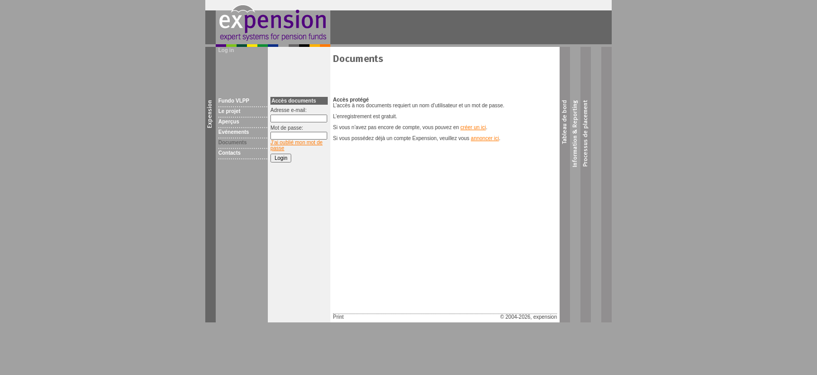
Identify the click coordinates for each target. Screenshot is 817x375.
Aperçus (228, 121)
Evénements (233, 132)
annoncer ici (485, 138)
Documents (232, 142)
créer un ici (473, 127)
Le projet (229, 111)
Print (338, 317)
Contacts (229, 153)
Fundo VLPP (233, 101)
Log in (226, 50)
